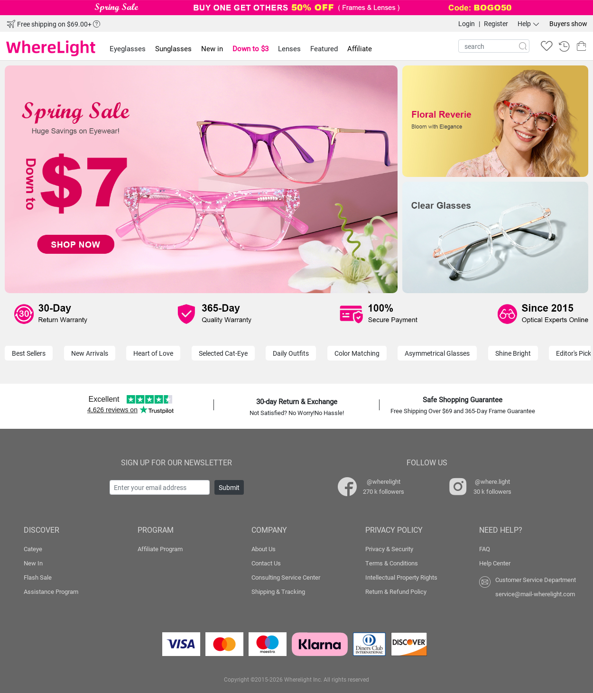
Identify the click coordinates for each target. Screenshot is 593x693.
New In (33, 563)
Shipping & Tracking (278, 591)
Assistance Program (51, 591)
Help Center (494, 563)
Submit (229, 487)
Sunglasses (173, 48)
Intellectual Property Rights (401, 577)
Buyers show (568, 23)
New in (212, 48)
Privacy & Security (389, 549)
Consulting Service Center (285, 577)
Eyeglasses (128, 48)
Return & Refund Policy (395, 591)
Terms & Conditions (391, 563)
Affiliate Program (160, 549)
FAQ (484, 549)
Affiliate (359, 48)
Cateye (33, 549)
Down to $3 (250, 48)
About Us (263, 549)
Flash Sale (38, 577)
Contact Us (266, 563)
